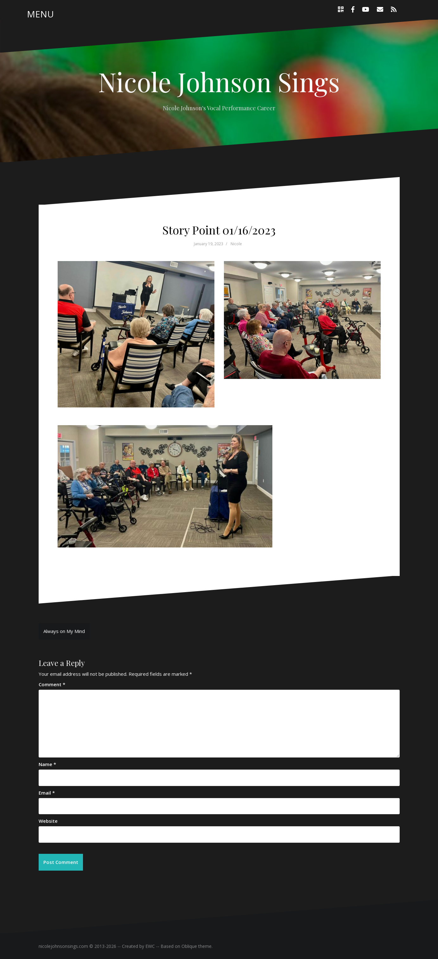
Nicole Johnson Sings (219, 81)
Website (48, 821)
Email (47, 793)
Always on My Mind (64, 631)
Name (47, 764)
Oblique (189, 946)
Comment (52, 684)
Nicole (236, 243)
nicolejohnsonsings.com (63, 946)
